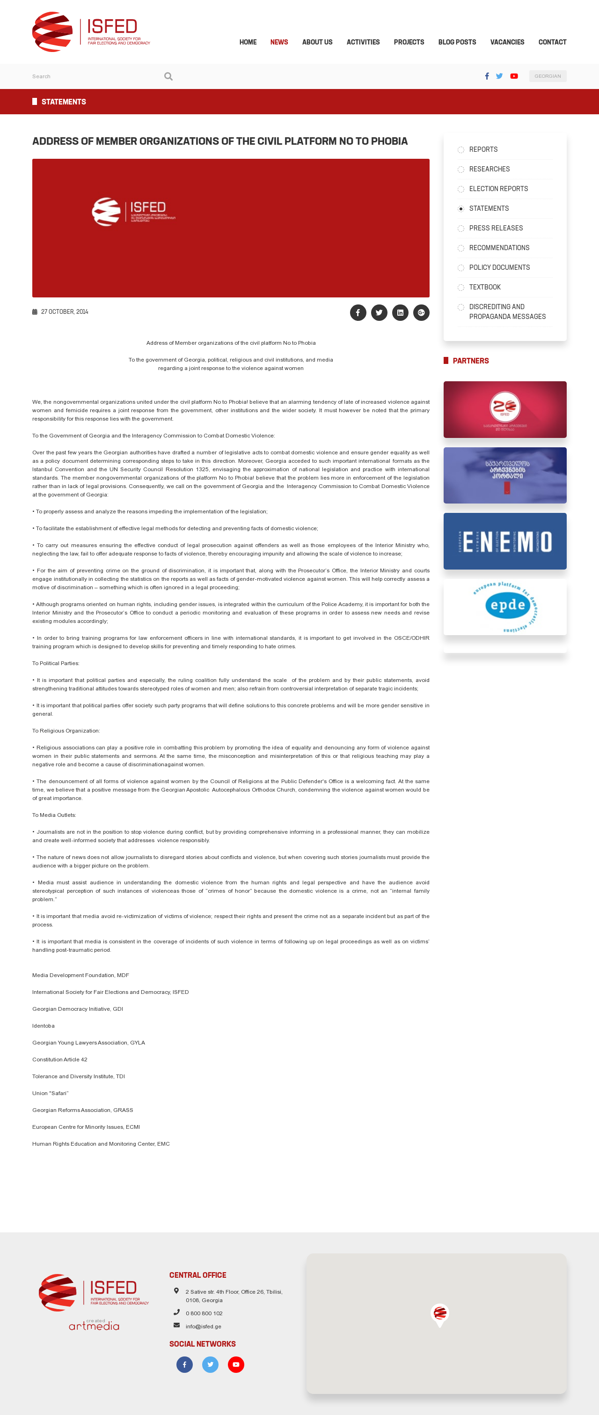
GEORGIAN (554, 78)
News (286, 44)
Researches (493, 171)
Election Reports (502, 190)
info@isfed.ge (200, 1327)
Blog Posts (464, 44)
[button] (443, 1313)
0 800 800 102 (201, 1314)
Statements (492, 210)
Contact (559, 44)
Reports (487, 151)
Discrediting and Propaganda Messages (511, 313)
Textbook (488, 289)
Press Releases (499, 230)
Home (254, 44)
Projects (416, 44)
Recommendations (503, 249)
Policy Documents (503, 269)
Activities (370, 44)
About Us (324, 44)
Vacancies (514, 44)
